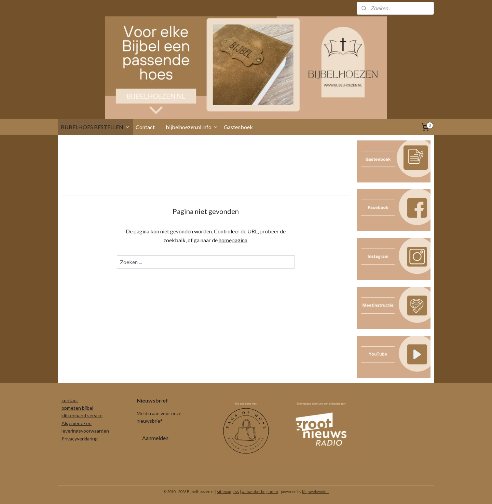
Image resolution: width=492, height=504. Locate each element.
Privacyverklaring (80, 438)
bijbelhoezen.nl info (192, 127)
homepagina (233, 240)
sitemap (224, 491)
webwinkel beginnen (260, 491)
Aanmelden (155, 438)
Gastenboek (238, 127)
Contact (145, 127)
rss (236, 491)
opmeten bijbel (77, 408)
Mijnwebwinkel (315, 491)
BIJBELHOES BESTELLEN (95, 127)
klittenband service (82, 415)
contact (70, 400)
